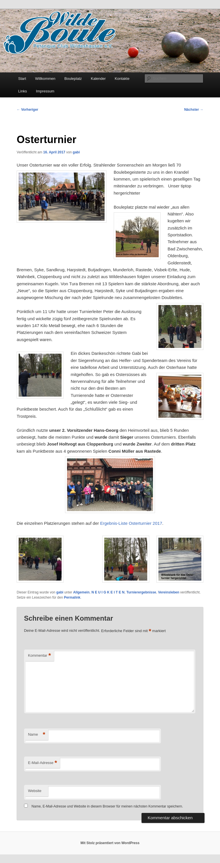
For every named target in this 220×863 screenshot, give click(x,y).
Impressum (45, 91)
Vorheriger (27, 110)
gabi (76, 152)
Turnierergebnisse (141, 592)
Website (35, 791)
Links (22, 91)
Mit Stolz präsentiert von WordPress (110, 843)
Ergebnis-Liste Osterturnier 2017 (131, 523)
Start (22, 78)
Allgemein (81, 592)
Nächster (193, 110)
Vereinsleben (168, 592)
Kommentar (39, 656)
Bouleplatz (73, 78)
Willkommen (45, 78)
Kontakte (122, 78)
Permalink (72, 597)
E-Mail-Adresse (42, 763)
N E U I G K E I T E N (107, 592)
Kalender (98, 78)
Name (36, 735)
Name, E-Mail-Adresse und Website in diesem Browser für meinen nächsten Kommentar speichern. (107, 806)
